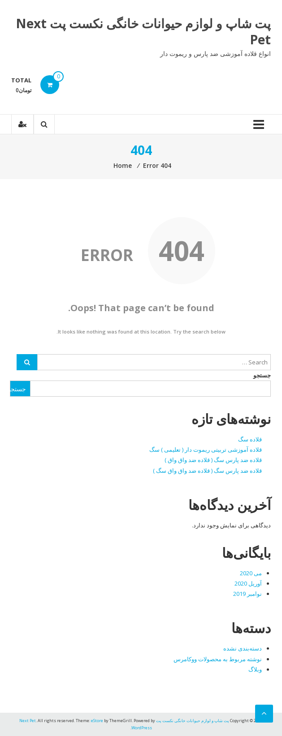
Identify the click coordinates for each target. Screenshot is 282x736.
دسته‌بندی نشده (242, 648)
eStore (97, 720)
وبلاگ (255, 669)
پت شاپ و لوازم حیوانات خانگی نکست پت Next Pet (143, 31)
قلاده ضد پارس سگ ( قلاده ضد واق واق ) (213, 460)
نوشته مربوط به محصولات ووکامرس (218, 659)
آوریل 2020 (248, 583)
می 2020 (251, 573)
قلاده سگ (250, 439)
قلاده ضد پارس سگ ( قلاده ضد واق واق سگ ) (207, 470)
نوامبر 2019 (247, 594)
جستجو (262, 375)
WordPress (141, 728)
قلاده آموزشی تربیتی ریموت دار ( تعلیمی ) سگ (205, 449)
